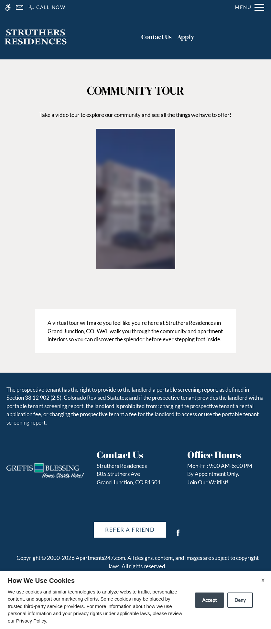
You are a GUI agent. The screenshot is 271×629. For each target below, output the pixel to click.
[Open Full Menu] (249, 7)
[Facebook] (178, 535)
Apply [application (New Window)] (185, 36)
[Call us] (47, 7)
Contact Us (156, 36)
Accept (209, 600)
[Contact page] (20, 7)
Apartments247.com (100, 557)
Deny (240, 600)
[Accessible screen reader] (8, 7)
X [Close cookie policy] (263, 580)
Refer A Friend (130, 529)
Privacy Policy (31, 621)
